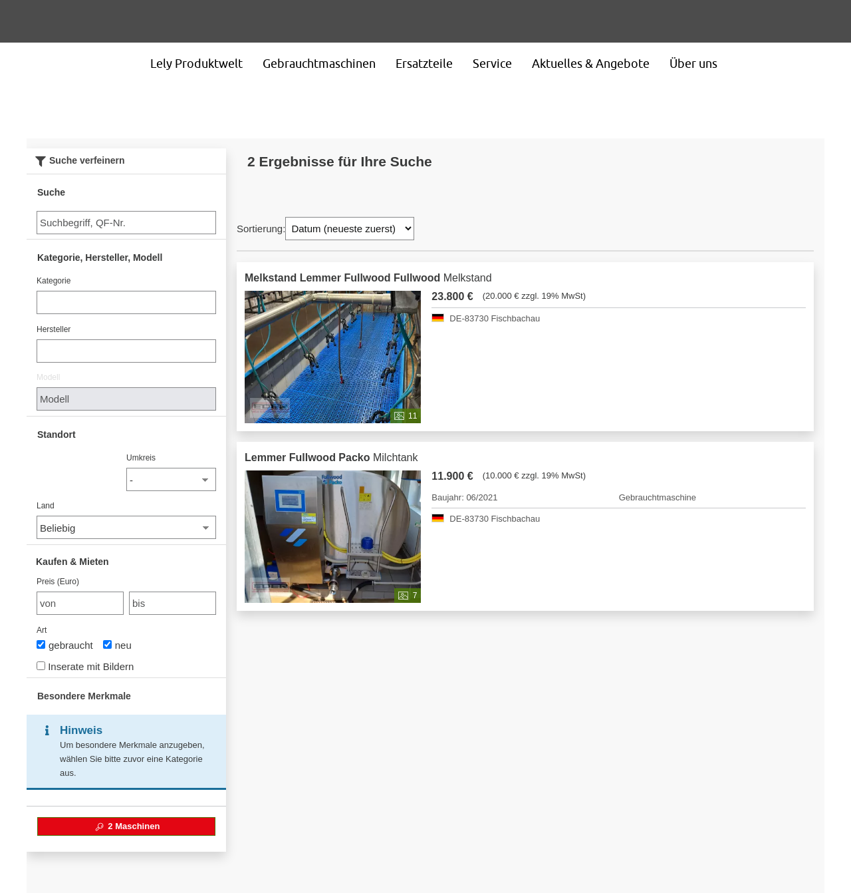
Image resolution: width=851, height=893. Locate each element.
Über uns (693, 64)
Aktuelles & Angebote (591, 64)
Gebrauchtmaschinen (319, 64)
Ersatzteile (424, 64)
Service (492, 64)
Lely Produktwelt (196, 64)
